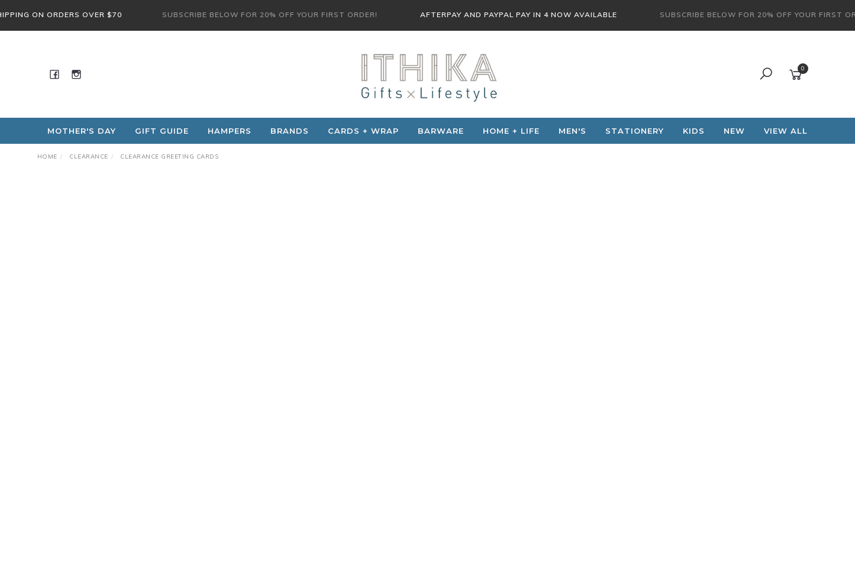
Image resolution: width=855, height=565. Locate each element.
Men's (572, 130)
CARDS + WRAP (363, 130)
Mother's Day (81, 130)
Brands (289, 130)
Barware (441, 130)
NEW (734, 130)
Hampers (229, 130)
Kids (694, 130)
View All (786, 130)
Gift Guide (162, 130)
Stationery (634, 130)
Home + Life (511, 130)
